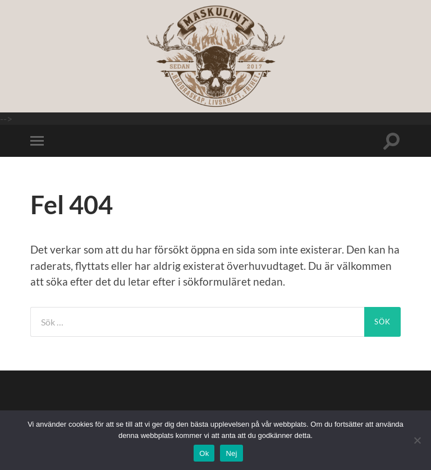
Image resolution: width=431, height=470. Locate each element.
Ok (204, 453)
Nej (231, 453)
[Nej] (417, 440)
